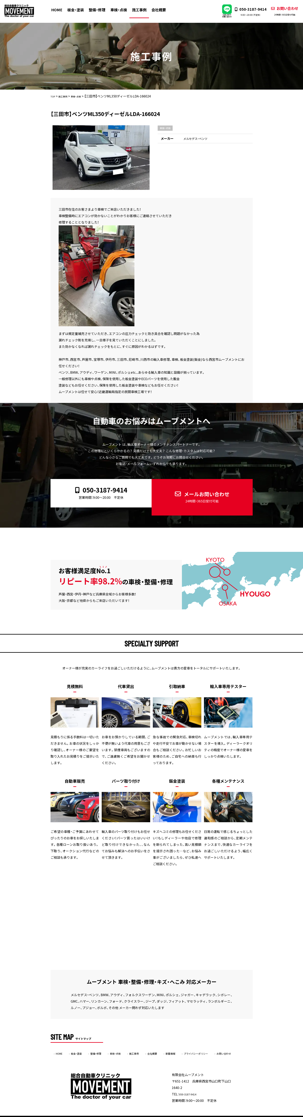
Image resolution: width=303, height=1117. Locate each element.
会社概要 (161, 9)
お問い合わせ (279, 11)
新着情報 (197, 1041)
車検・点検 (121, 9)
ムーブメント (143, 1114)
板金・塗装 (78, 9)
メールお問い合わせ (198, 491)
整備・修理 (100, 9)
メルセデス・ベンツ (197, 139)
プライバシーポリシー (229, 1041)
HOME (59, 9)
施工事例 (141, 9)
